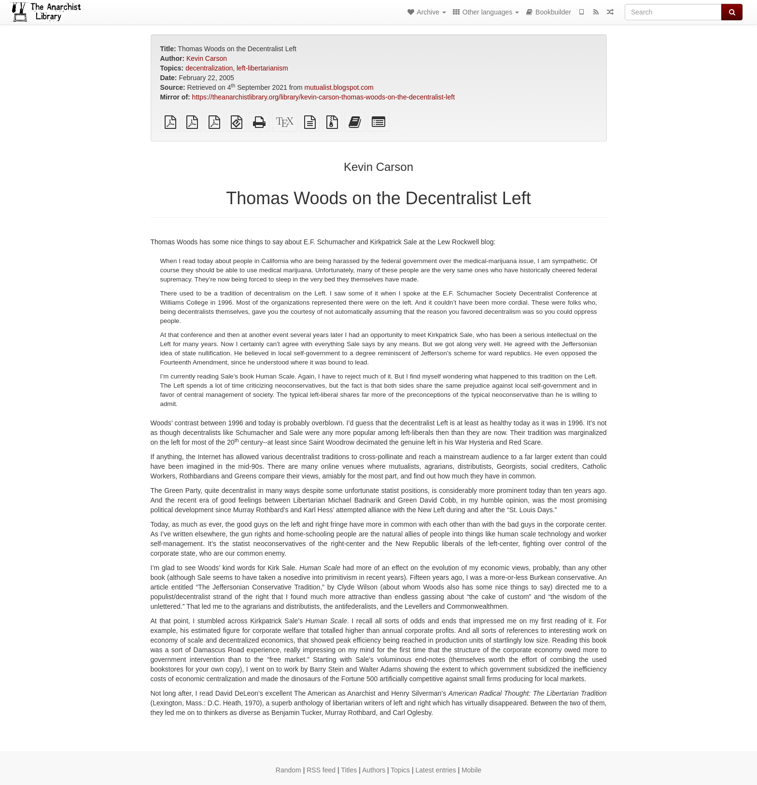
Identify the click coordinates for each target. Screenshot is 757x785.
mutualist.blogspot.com (339, 87)
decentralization (209, 68)
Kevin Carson (206, 58)
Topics (400, 770)
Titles (349, 770)
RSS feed (321, 770)
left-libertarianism (262, 68)
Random (288, 770)
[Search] (673, 12)
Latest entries (435, 770)
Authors (373, 770)
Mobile (471, 770)
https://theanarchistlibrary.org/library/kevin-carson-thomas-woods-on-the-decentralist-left (323, 97)
